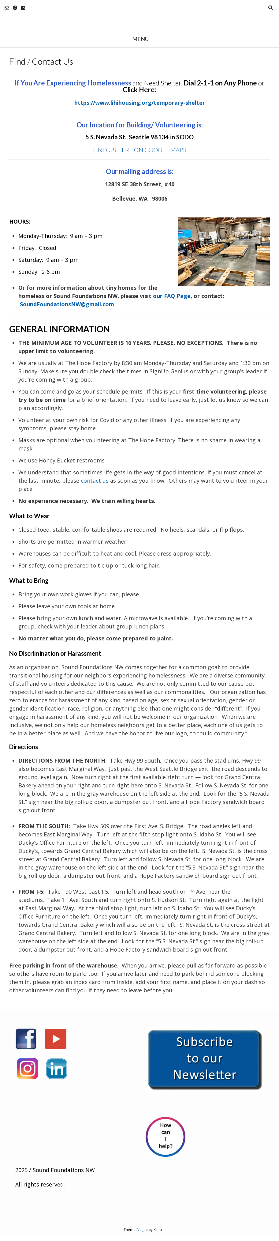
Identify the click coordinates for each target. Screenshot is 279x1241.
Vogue (142, 1229)
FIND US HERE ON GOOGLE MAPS (139, 149)
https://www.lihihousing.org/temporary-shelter (139, 102)
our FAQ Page (172, 296)
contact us (95, 480)
